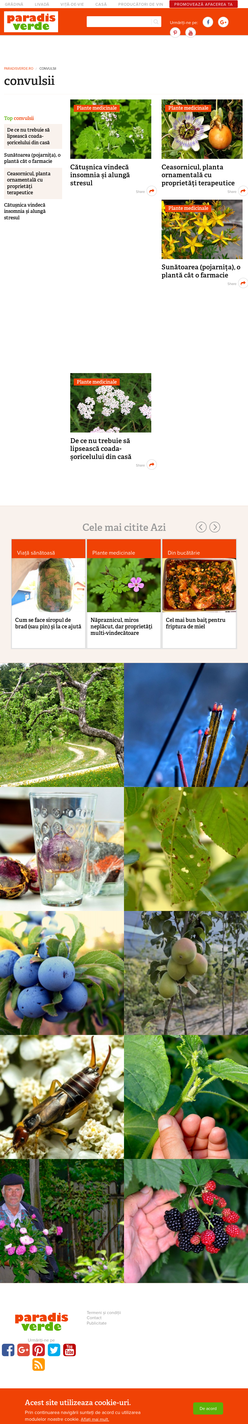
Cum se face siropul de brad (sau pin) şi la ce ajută (48, 623)
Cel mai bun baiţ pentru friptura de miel (196, 623)
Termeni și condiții (104, 1312)
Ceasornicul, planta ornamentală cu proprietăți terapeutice (198, 175)
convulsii (47, 69)
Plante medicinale (97, 108)
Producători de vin (140, 4)
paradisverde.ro (18, 69)
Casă (101, 4)
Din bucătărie (184, 553)
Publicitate (97, 1323)
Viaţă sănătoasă (36, 553)
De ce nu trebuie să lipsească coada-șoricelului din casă (101, 448)
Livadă (42, 4)
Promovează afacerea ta (203, 4)
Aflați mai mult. (95, 1419)
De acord (208, 1408)
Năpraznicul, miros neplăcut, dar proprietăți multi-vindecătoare (121, 626)
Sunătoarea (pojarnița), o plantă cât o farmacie (201, 271)
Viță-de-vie (72, 4)
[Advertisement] (124, 50)
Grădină (14, 4)
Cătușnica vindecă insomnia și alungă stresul (100, 175)
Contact (94, 1318)
